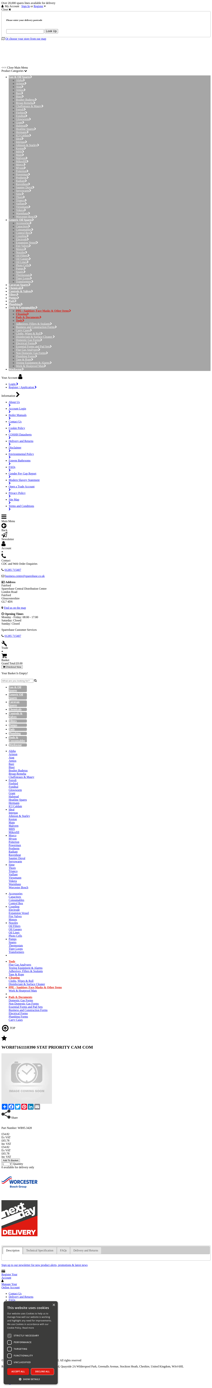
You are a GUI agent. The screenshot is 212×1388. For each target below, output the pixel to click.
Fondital (21, 115)
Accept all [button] (18, 1371)
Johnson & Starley (27, 145)
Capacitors (23, 226)
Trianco (21, 200)
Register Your (9, 1276)
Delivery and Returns (21, 1296)
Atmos (21, 89)
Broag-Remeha (25, 102)
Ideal (20, 138)
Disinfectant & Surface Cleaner (35, 336)
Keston (21, 148)
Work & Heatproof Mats (31, 366)
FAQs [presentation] (63, 1250)
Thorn (20, 197)
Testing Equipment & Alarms (34, 362)
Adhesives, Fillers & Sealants (34, 323)
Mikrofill (22, 161)
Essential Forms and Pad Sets (34, 346)
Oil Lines (22, 262)
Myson (21, 167)
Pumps (21, 268)
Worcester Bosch (26, 216)
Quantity (18, 1163)
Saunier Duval (25, 187)
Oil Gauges (23, 258)
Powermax (23, 174)
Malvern (22, 158)
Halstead (22, 125)
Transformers (24, 281)
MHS (20, 151)
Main (20, 154)
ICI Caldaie (23, 135)
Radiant (21, 180)
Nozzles (21, 252)
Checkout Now (12, 667)
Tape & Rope (24, 359)
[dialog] (31, 1342)
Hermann (22, 132)
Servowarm (23, 190)
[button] (30, 1379)
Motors (21, 249)
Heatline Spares (26, 128)
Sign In (25, 6)
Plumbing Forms (26, 356)
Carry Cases (24, 330)
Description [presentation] (12, 1250)
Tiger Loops (24, 278)
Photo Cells (23, 265)
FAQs (12, 1300)
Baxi (19, 93)
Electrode (22, 239)
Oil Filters (23, 255)
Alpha (20, 80)
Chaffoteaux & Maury (29, 106)
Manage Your (10, 1286)
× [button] (53, 1305)
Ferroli (21, 109)
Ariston (21, 83)
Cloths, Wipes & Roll (29, 333)
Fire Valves (23, 245)
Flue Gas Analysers (28, 349)
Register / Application (23, 387)
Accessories (24, 223)
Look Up (51, 31)
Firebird (21, 112)
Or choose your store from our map (25, 38)
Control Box (24, 232)
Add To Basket (10, 1160)
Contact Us (15, 1293)
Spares (21, 271)
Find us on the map (15, 607)
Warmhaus (23, 213)
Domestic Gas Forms (29, 340)
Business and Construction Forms (36, 327)
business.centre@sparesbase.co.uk (25, 576)
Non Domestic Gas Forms (32, 353)
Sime (20, 193)
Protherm (22, 177)
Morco (21, 164)
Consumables (24, 229)
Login (13, 384)
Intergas (21, 141)
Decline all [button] (42, 1371)
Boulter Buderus (26, 99)
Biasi (20, 96)
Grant (20, 122)
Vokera (21, 210)
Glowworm (23, 119)
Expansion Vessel (27, 242)
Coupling (22, 236)
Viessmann (23, 206)
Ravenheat (23, 184)
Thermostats (24, 275)
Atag (19, 86)
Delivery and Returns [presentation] (85, 1250)
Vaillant (21, 203)
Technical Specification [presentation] (39, 1250)
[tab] (13, 1250)
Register (38, 6)
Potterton (22, 171)
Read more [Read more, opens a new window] (28, 1327)
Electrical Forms (26, 343)
